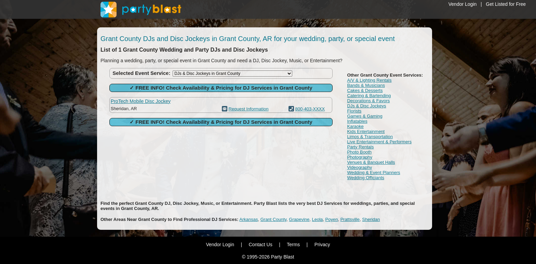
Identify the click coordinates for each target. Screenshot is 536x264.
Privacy (322, 244)
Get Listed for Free (506, 4)
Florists (354, 111)
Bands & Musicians (366, 85)
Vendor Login (462, 4)
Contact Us (260, 244)
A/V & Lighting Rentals (369, 80)
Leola (317, 219)
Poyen (331, 219)
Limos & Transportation (370, 136)
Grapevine (299, 219)
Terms (293, 244)
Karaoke (355, 126)
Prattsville (350, 219)
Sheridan (371, 219)
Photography (359, 157)
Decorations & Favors (368, 100)
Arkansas (248, 219)
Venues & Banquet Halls (371, 162)
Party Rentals (360, 146)
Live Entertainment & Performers (379, 141)
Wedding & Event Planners (373, 172)
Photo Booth (359, 152)
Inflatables (357, 121)
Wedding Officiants (365, 177)
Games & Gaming (364, 116)
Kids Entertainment (366, 131)
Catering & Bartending (369, 95)
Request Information (248, 108)
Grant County (273, 219)
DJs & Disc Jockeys (366, 105)
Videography (359, 167)
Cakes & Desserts (365, 90)
